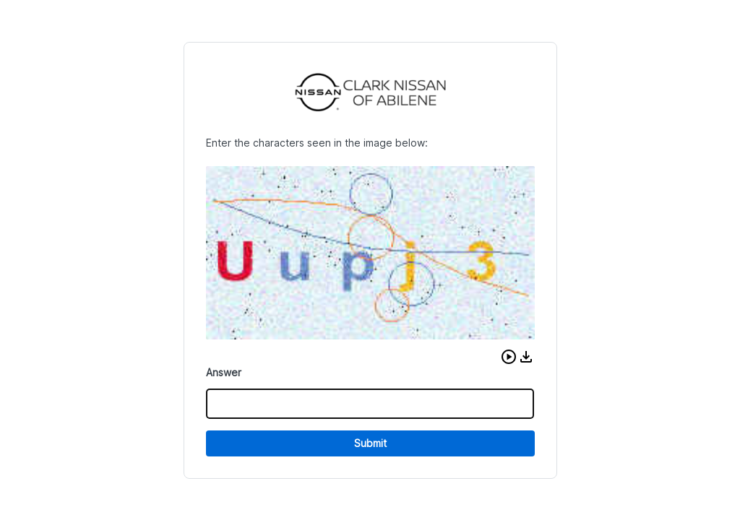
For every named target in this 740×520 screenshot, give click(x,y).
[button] (508, 356)
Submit (370, 443)
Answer (223, 372)
